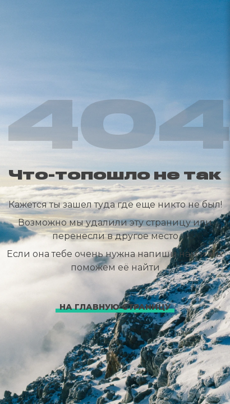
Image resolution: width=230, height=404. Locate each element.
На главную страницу (115, 307)
